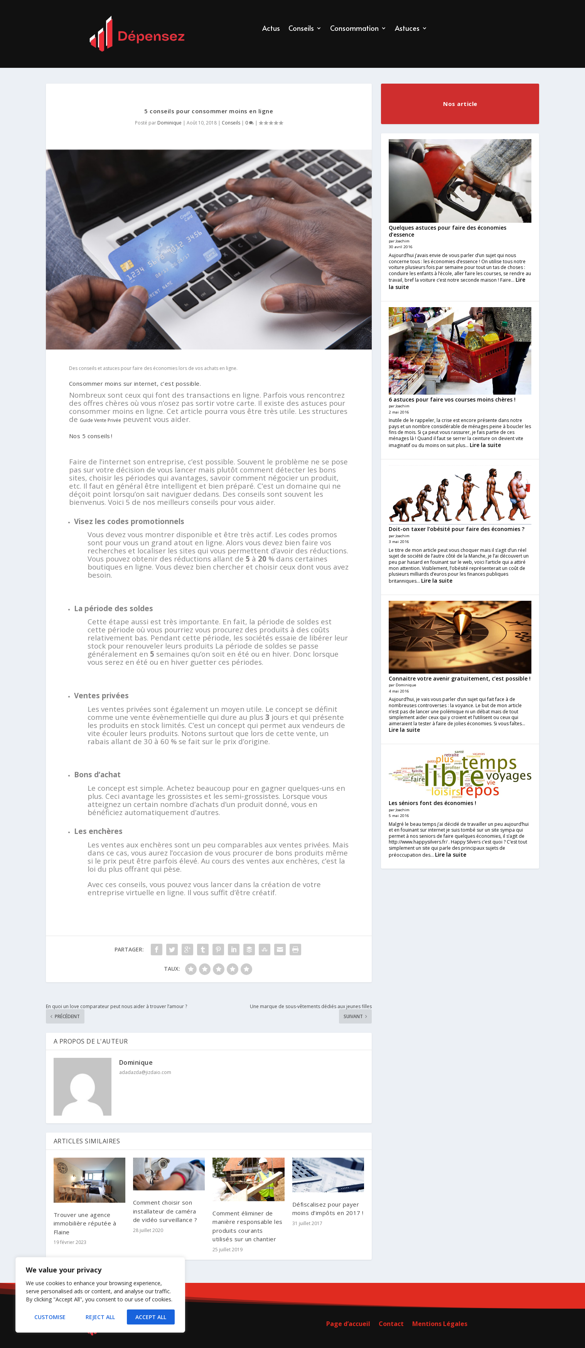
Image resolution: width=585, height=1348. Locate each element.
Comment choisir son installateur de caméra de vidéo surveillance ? (165, 1211)
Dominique (169, 122)
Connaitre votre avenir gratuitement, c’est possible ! (460, 678)
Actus (271, 29)
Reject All (100, 1317)
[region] (100, 1295)
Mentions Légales (439, 1324)
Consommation (354, 29)
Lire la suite (485, 445)
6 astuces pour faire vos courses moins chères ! (452, 399)
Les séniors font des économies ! (432, 803)
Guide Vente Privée (100, 420)
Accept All (150, 1317)
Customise (50, 1317)
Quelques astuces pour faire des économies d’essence (447, 231)
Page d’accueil (348, 1324)
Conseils (301, 29)
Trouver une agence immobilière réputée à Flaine (85, 1223)
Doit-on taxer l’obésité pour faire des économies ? (456, 529)
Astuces (407, 29)
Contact (391, 1324)
